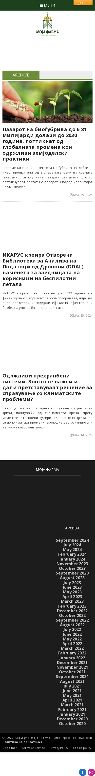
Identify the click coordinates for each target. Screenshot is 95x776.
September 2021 (72, 676)
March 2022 (72, 648)
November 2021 (72, 667)
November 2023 (72, 563)
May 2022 (72, 639)
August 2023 (72, 577)
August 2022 (72, 624)
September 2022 (72, 620)
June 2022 (72, 634)
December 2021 (72, 662)
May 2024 (72, 549)
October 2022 (72, 615)
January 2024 (72, 559)
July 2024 (72, 545)
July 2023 (72, 582)
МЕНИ (47, 5)
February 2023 (72, 606)
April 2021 (72, 700)
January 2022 (72, 658)
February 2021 (72, 709)
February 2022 (72, 653)
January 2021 (72, 714)
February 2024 (72, 554)
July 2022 (72, 629)
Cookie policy (82, 748)
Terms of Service (33, 748)
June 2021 (72, 690)
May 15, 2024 (81, 315)
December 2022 (72, 610)
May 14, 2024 (81, 435)
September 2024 (72, 540)
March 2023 (72, 601)
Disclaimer (9, 748)
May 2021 (72, 695)
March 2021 (72, 704)
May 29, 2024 (81, 194)
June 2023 (72, 587)
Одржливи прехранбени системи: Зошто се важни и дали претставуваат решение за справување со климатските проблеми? (47, 387)
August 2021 (72, 681)
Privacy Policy (59, 748)
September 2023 (72, 573)
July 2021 (72, 686)
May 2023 (72, 592)
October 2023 (72, 568)
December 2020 (72, 719)
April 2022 (72, 643)
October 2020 (72, 723)
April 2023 (72, 596)
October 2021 (72, 672)
